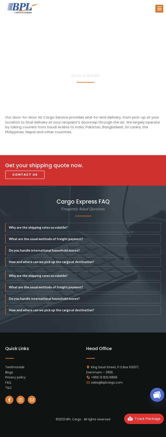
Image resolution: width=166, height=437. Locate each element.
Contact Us (25, 174)
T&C (8, 388)
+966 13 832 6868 (104, 377)
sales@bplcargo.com (107, 382)
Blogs (9, 372)
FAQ (8, 382)
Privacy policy (15, 377)
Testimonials (14, 367)
